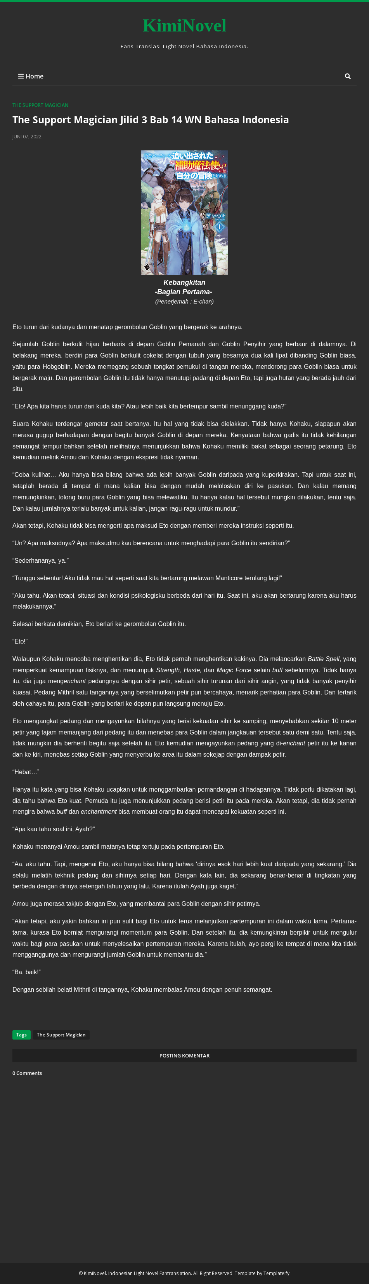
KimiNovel (184, 25)
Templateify (276, 1273)
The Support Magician (40, 105)
